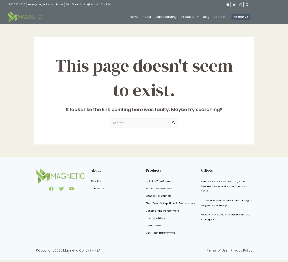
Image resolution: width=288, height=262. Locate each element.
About (147, 17)
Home (134, 17)
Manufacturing (166, 17)
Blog (206, 17)
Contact (219, 17)
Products (190, 17)
